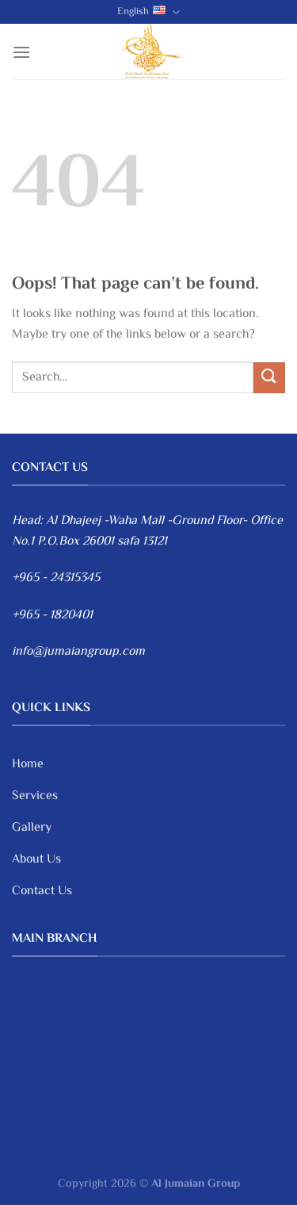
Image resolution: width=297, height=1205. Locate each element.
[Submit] (269, 377)
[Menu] (21, 52)
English (148, 12)
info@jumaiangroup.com (78, 652)
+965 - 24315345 (56, 578)
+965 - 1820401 (52, 615)
